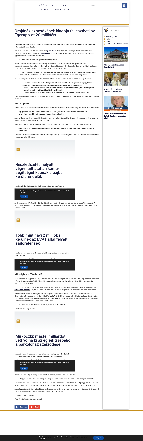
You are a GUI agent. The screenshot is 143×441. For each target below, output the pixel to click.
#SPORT (55, 5)
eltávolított (45, 43)
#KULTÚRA (45, 10)
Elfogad (98, 438)
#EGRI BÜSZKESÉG (61, 10)
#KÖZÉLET (43, 5)
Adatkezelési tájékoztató (103, 430)
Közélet (108, 31)
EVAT (115, 34)
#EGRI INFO (67, 5)
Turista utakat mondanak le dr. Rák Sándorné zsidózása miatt (115, 106)
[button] (21, 397)
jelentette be (52, 41)
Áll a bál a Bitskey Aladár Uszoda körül (114, 56)
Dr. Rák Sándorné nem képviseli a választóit (113, 80)
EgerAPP (109, 34)
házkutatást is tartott (22, 280)
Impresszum (121, 430)
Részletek (42, 439)
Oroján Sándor (122, 34)
